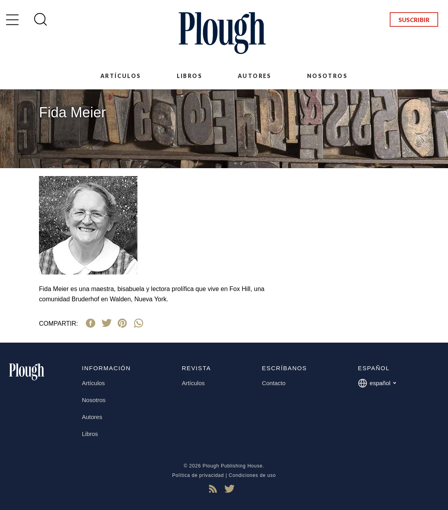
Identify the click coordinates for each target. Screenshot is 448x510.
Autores (255, 75)
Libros (189, 75)
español (377, 383)
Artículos (120, 75)
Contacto (273, 383)
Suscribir (413, 19)
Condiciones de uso (252, 475)
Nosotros (327, 75)
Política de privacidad (198, 475)
